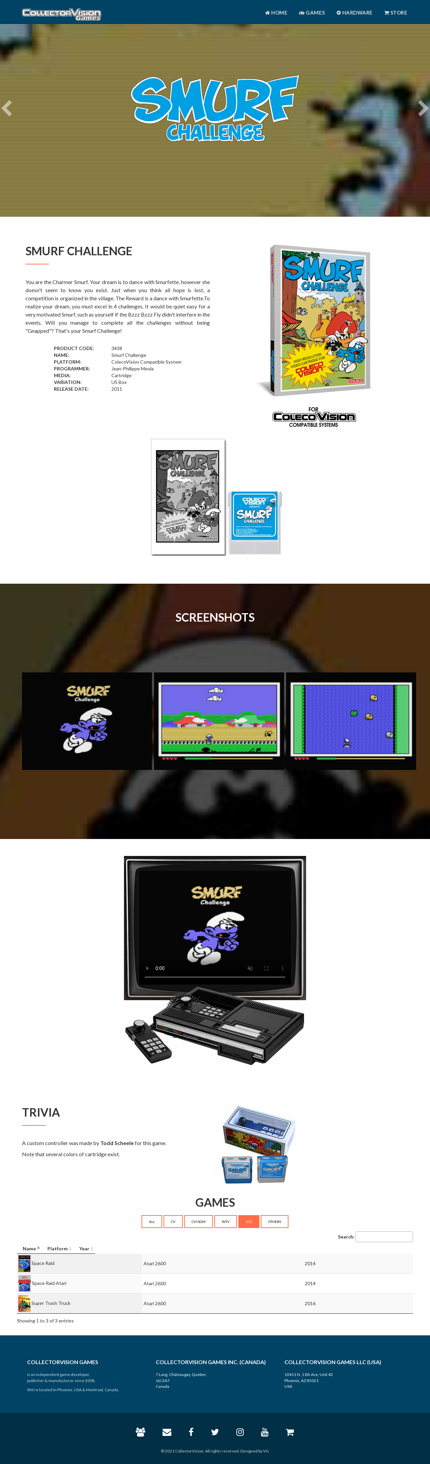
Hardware (355, 12)
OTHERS (274, 1222)
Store (396, 12)
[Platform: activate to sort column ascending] (258, 1249)
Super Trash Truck (50, 1303)
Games (312, 12)
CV (173, 1222)
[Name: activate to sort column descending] (105, 1249)
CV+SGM (199, 1222)
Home (276, 12)
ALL (152, 1222)
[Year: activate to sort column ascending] (368, 1249)
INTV (226, 1222)
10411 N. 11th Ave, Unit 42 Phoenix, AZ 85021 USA (308, 1380)
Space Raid (43, 1263)
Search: (375, 1236)
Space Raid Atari (49, 1283)
